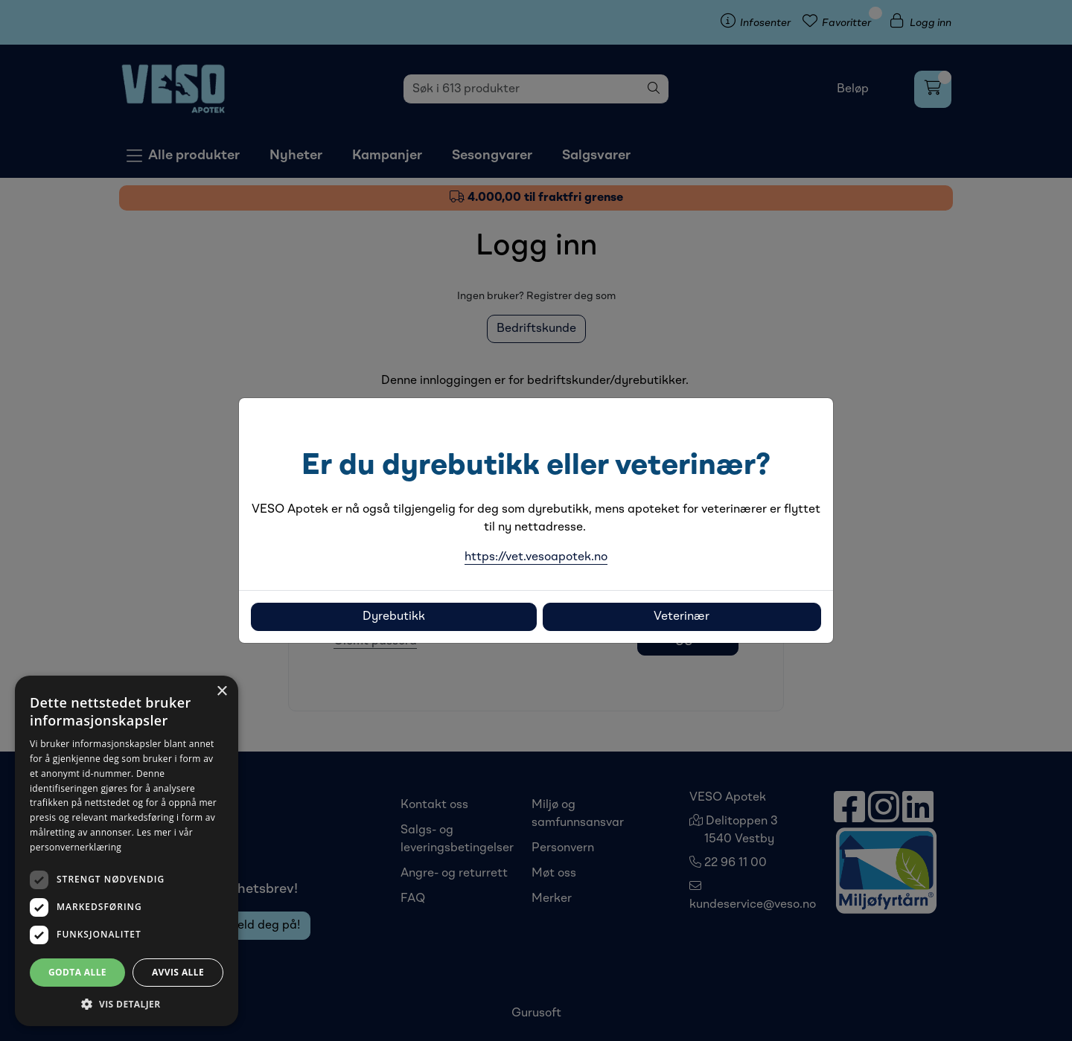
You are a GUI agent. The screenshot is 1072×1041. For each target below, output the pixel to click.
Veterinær (681, 617)
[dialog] (126, 851)
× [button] (221, 691)
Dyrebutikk (394, 617)
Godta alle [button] (77, 972)
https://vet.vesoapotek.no (536, 557)
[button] (126, 1003)
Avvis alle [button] (178, 972)
